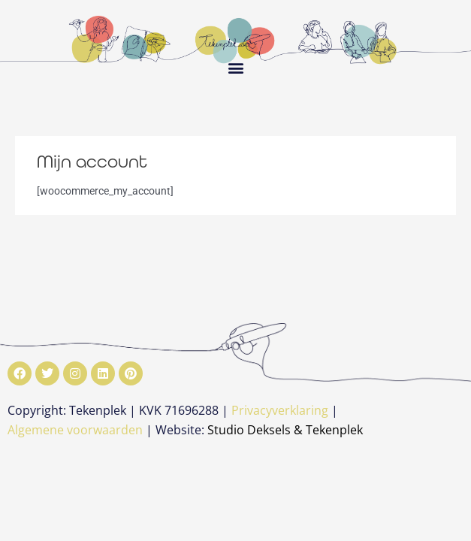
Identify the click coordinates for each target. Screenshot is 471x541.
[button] (235, 67)
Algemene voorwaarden (75, 430)
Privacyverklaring (279, 410)
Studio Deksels (249, 430)
